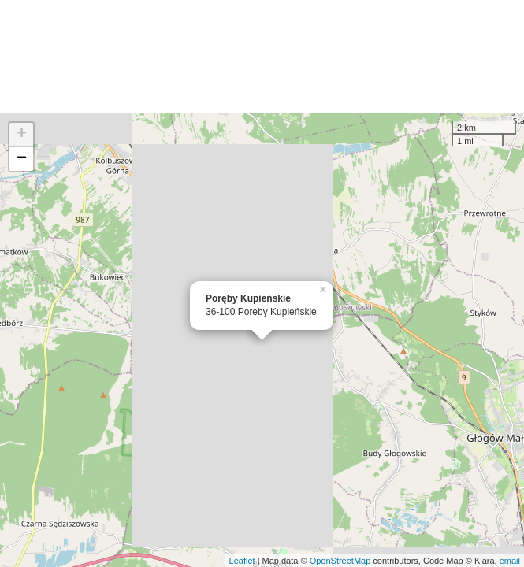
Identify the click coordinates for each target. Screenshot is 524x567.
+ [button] (22, 134)
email (510, 560)
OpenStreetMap (340, 560)
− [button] (22, 159)
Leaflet (242, 560)
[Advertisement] (262, 56)
